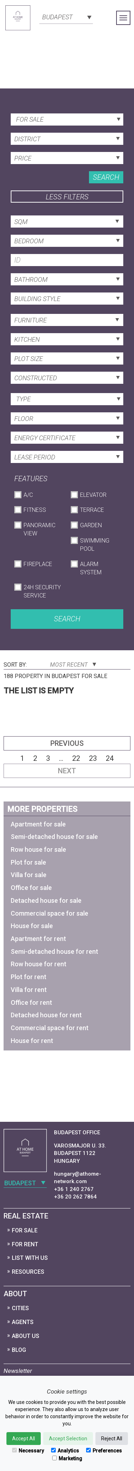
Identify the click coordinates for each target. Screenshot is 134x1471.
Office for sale (31, 887)
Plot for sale (28, 862)
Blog (19, 1350)
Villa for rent (29, 989)
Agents (23, 1322)
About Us (25, 1336)
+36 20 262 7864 (75, 1196)
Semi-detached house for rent (54, 951)
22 (76, 758)
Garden (91, 525)
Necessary (28, 1451)
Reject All (111, 1438)
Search (106, 177)
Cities (20, 1308)
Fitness (35, 510)
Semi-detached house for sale (54, 836)
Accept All (23, 1438)
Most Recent (73, 664)
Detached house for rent (46, 1015)
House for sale (32, 926)
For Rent (25, 1244)
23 (93, 758)
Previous (67, 743)
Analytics (65, 1451)
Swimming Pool (94, 544)
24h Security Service (42, 591)
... (61, 758)
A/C (28, 495)
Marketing (67, 1458)
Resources (28, 1271)
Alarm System (90, 568)
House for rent (32, 1040)
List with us (30, 1257)
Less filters (67, 197)
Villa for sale (28, 875)
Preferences (104, 1451)
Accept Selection (68, 1438)
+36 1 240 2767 (74, 1189)
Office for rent (31, 1002)
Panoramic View (39, 529)
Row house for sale (38, 849)
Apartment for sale (38, 824)
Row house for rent (38, 964)
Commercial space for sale (49, 913)
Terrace (92, 510)
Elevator (93, 495)
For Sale (25, 1230)
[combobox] (66, 16)
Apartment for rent (38, 938)
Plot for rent (28, 977)
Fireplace (38, 564)
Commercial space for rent (50, 1028)
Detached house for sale (46, 900)
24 (110, 758)
